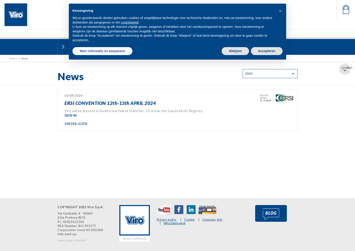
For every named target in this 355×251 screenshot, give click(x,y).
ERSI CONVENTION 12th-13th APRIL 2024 (110, 103)
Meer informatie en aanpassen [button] (102, 51)
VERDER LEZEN (76, 124)
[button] (280, 10)
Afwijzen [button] (235, 51)
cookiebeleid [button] (129, 22)
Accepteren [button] (266, 51)
